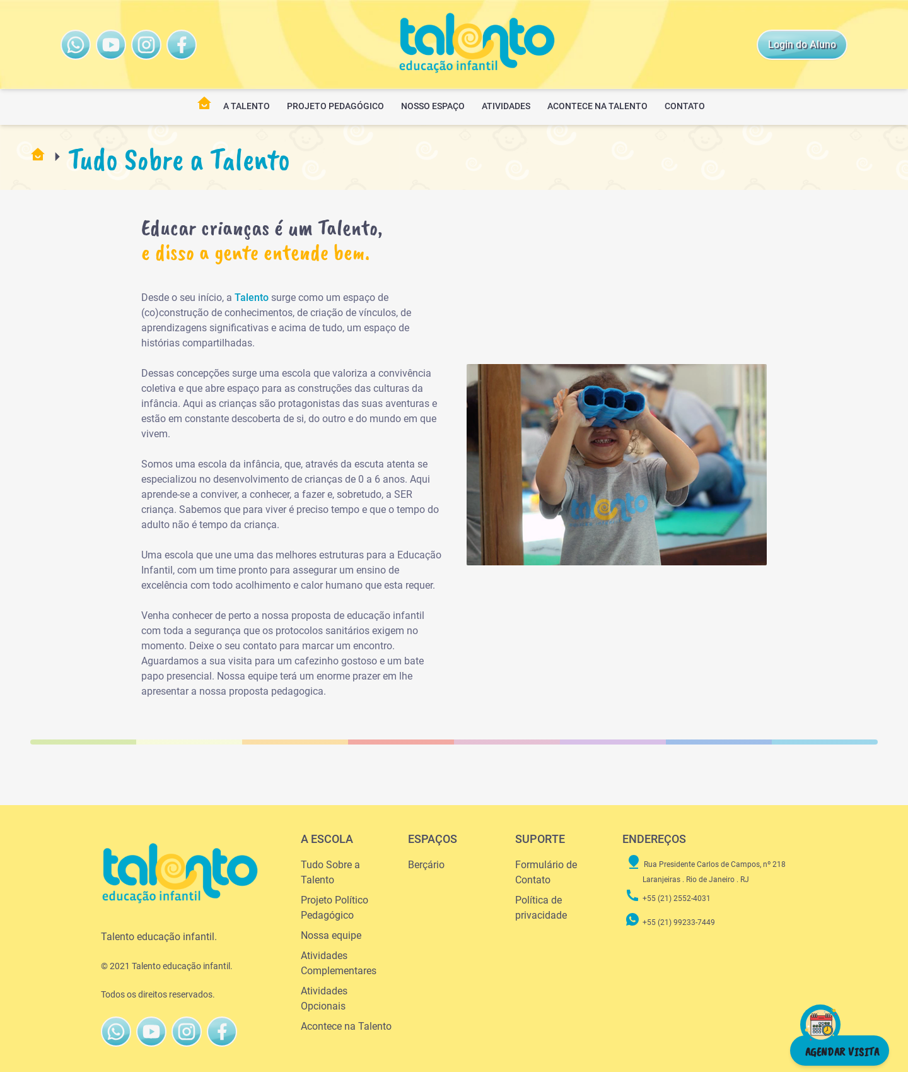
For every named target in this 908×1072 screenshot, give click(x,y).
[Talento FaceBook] (146, 45)
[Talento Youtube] (111, 45)
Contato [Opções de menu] (685, 106)
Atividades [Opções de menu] (506, 106)
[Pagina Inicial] (204, 108)
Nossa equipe (331, 935)
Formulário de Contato (546, 872)
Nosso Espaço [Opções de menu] (433, 106)
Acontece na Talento (346, 1026)
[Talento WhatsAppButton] (76, 45)
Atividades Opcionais (324, 998)
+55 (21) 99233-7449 (670, 922)
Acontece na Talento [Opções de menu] (597, 106)
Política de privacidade (541, 907)
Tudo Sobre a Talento (330, 872)
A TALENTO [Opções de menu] (246, 106)
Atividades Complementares (338, 963)
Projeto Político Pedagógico (334, 907)
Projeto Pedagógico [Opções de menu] (335, 106)
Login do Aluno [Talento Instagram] (802, 44)
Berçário (426, 865)
